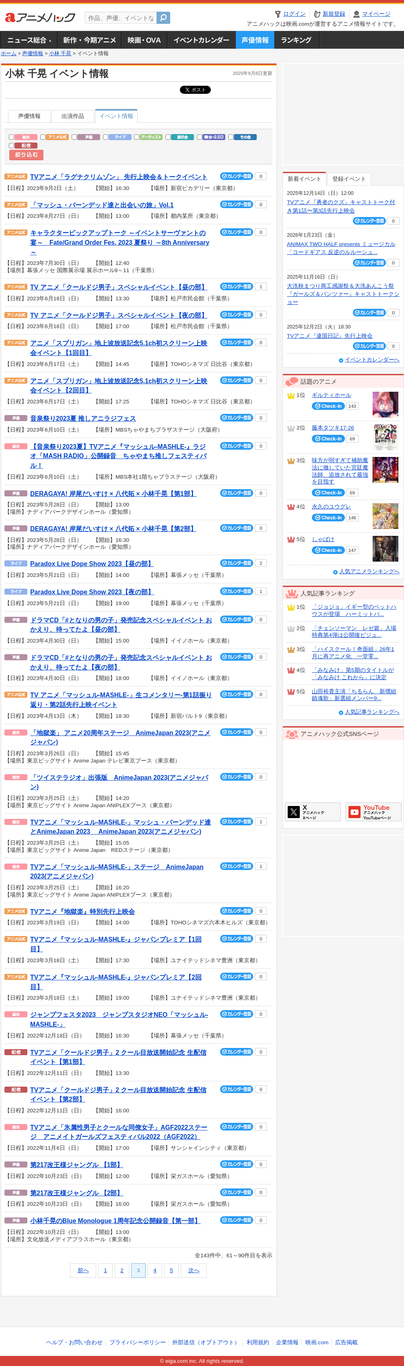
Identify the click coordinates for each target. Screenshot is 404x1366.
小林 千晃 (60, 53)
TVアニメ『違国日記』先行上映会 (330, 336)
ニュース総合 (29, 40)
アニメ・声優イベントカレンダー (201, 40)
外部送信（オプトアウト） (206, 1342)
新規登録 (334, 14)
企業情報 (287, 1342)
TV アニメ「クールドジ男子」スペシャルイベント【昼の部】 (119, 287)
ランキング (297, 40)
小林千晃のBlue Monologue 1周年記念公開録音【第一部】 (115, 1220)
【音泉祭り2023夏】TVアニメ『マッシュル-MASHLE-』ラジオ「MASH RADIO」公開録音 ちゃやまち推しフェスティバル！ (118, 456)
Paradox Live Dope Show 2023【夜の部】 (92, 592)
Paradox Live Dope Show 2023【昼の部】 (92, 563)
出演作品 (73, 116)
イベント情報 (116, 116)
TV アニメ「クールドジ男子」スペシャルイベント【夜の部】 (119, 315)
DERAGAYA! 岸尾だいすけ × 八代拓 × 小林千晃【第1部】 (113, 493)
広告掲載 (346, 1342)
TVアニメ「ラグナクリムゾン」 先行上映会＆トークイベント (119, 177)
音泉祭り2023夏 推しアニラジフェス (83, 418)
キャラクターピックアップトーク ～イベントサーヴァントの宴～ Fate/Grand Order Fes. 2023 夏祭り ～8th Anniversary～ (119, 242)
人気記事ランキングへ (372, 712)
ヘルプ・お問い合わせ (74, 1342)
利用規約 (258, 1342)
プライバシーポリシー (137, 1342)
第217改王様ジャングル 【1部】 (76, 1164)
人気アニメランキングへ (369, 571)
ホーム (8, 53)
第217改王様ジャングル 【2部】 (76, 1193)
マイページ (376, 14)
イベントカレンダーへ (372, 360)
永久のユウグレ (331, 507)
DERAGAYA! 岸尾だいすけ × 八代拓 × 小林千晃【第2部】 (113, 528)
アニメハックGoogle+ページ (374, 811)
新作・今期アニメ (89, 40)
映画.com (316, 1342)
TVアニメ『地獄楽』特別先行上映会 (82, 911)
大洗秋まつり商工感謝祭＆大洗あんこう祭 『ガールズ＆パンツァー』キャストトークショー (343, 294)
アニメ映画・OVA (144, 40)
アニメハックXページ (313, 811)
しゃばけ (323, 539)
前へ (83, 1270)
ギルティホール (331, 395)
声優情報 (255, 40)
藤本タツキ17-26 (333, 428)
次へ (194, 1270)
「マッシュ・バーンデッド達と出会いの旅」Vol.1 (102, 205)
